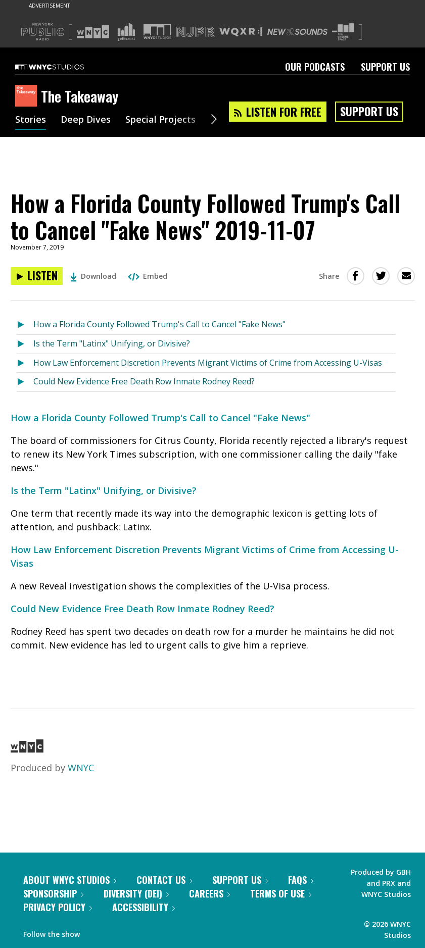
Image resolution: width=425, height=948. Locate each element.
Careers (209, 893)
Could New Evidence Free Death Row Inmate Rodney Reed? (144, 381)
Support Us (385, 66)
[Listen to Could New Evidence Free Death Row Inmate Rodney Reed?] (25, 382)
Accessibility (143, 907)
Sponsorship (53, 893)
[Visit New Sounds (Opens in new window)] (297, 31)
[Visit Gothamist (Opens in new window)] (126, 32)
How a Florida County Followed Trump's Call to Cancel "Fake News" (159, 324)
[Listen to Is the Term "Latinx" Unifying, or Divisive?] (25, 344)
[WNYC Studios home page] (62, 66)
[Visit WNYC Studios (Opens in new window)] (157, 31)
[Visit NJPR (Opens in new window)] (195, 32)
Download (93, 276)
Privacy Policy (57, 907)
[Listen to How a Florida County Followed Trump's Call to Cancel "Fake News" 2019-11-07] (37, 276)
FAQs (300, 879)
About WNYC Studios (69, 879)
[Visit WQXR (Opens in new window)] (240, 32)
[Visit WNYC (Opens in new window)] (93, 31)
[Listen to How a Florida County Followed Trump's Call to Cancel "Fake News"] (25, 325)
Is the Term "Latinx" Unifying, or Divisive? (111, 343)
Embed (147, 276)
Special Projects (160, 120)
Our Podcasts (315, 66)
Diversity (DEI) (136, 893)
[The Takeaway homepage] (28, 96)
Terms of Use (280, 893)
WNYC (81, 768)
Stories (30, 120)
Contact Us (164, 879)
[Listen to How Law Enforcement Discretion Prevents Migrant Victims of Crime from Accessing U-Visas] (25, 363)
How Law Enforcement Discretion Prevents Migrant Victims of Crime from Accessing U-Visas (207, 362)
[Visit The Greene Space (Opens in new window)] (343, 32)
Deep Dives (86, 120)
